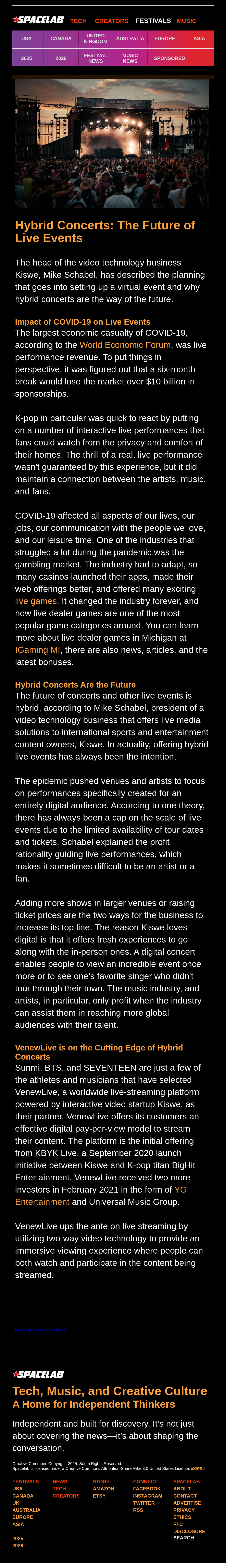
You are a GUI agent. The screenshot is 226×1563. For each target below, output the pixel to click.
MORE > (198, 1469)
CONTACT (185, 1496)
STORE (101, 1481)
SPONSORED (169, 58)
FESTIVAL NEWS (95, 58)
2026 (61, 58)
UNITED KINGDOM (96, 38)
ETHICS (182, 1517)
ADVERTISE (187, 1503)
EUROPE (164, 38)
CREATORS (112, 20)
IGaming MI (37, 650)
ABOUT (182, 1488)
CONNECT (145, 1481)
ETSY (99, 1496)
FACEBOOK (147, 1488)
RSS (138, 1510)
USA (26, 38)
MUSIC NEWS (130, 58)
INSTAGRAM (147, 1496)
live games (36, 601)
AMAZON (103, 1488)
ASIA (199, 38)
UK (16, 1503)
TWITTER (144, 1503)
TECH (78, 20)
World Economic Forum (125, 345)
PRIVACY (184, 1510)
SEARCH (183, 1537)
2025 (26, 58)
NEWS (60, 1481)
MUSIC (186, 20)
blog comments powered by (40, 1329)
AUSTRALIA (130, 38)
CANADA (61, 38)
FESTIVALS (153, 20)
